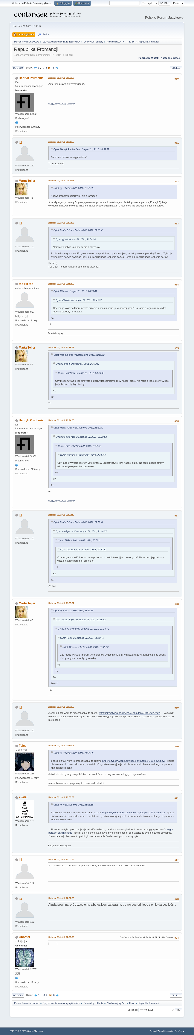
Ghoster (24, 937)
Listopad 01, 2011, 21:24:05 (61, 420)
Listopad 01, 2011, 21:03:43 (61, 181)
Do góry (18, 995)
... (41, 67)
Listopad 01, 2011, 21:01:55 (61, 142)
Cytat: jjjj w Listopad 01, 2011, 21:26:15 (74, 610)
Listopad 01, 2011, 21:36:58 (61, 707)
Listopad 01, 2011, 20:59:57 (61, 78)
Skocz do (132, 1010)
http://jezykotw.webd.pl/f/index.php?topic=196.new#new (129, 713)
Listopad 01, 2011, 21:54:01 (61, 745)
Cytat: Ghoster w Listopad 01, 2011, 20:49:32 (79, 300)
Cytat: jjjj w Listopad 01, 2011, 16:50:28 (74, 188)
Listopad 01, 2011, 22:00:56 (61, 859)
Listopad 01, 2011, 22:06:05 (61, 937)
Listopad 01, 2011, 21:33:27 (61, 603)
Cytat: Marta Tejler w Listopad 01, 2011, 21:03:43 (78, 230)
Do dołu (18, 68)
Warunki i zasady (165, 1031)
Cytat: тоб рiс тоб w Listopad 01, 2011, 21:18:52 (79, 355)
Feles (22, 745)
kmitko (23, 797)
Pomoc (152, 1031)
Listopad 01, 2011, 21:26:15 (61, 515)
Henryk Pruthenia (31, 78)
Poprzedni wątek (148, 58)
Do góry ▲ (179, 1031)
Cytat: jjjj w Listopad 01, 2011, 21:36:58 (74, 753)
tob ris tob (26, 283)
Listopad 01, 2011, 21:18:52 (61, 284)
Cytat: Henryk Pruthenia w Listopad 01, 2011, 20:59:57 (81, 149)
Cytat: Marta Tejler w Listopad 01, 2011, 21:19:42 (78, 427)
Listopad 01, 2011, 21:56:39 (61, 797)
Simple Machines (35, 1031)
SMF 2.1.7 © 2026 (18, 1031)
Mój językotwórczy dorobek (61, 103)
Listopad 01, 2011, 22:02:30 (61, 898)
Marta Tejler (27, 180)
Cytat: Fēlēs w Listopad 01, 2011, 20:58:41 (75, 291)
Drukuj (176, 68)
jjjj (20, 142)
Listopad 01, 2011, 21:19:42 (61, 347)
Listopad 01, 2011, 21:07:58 (61, 223)
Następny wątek (170, 58)
